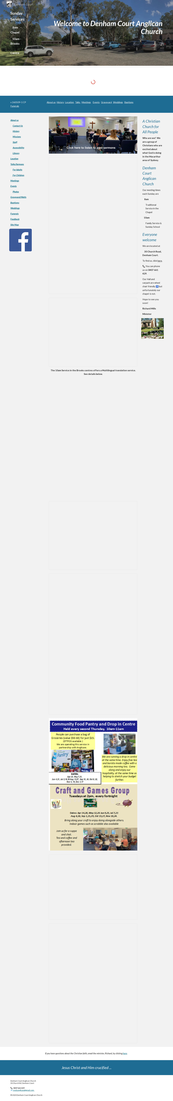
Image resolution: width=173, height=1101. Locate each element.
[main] (20, 33)
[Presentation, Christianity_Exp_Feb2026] (93, 983)
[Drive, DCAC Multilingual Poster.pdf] (93, 437)
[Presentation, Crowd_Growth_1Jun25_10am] (93, 332)
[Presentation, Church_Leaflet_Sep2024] (93, 225)
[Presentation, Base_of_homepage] (93, 887)
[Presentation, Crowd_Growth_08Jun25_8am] (93, 535)
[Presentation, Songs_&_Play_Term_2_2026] (93, 644)
